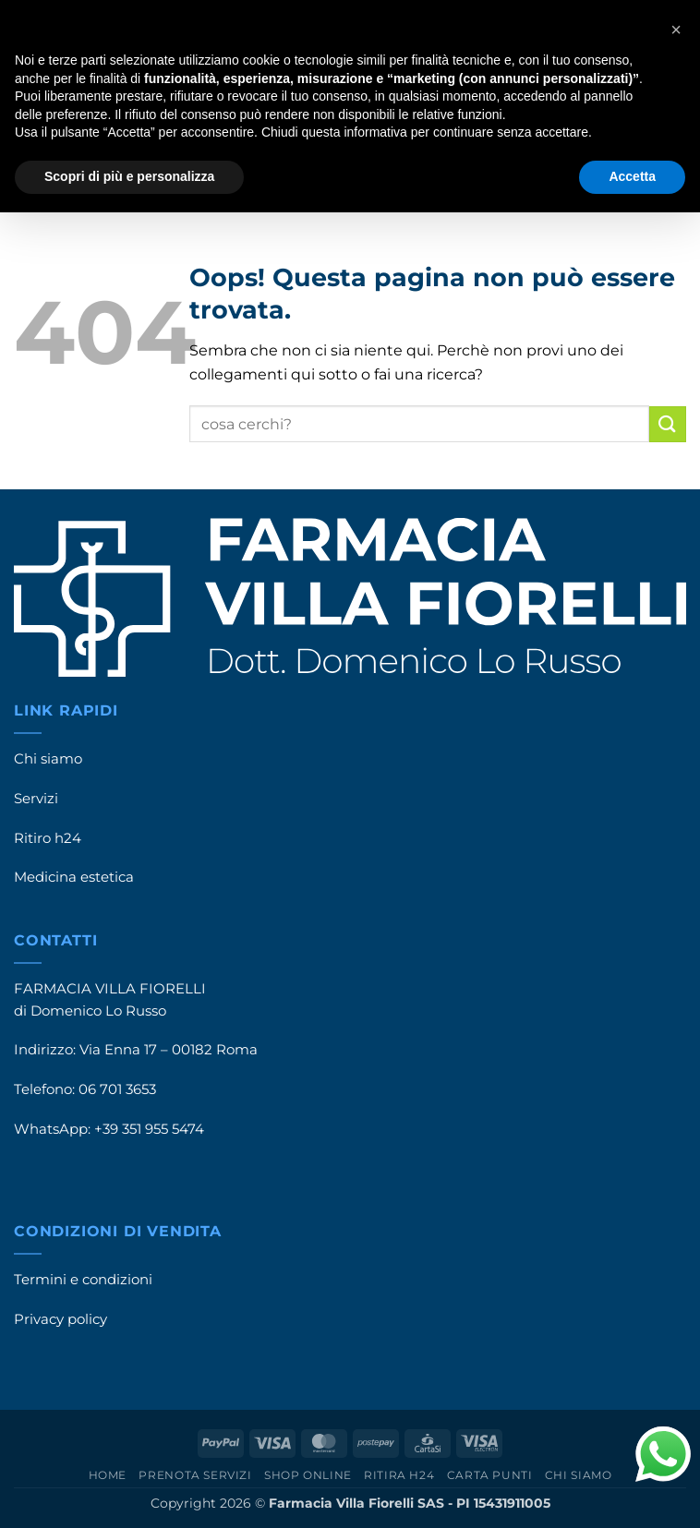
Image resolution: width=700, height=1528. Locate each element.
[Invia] (667, 424)
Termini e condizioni (83, 1279)
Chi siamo (48, 759)
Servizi (36, 798)
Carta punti (490, 1475)
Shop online (308, 1475)
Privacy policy (60, 1319)
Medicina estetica (74, 877)
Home (108, 1475)
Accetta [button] (632, 176)
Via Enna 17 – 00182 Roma (168, 1049)
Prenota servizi (195, 1475)
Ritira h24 (399, 1475)
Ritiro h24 (47, 838)
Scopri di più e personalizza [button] (129, 176)
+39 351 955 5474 (149, 1129)
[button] (676, 29)
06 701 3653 (117, 1089)
